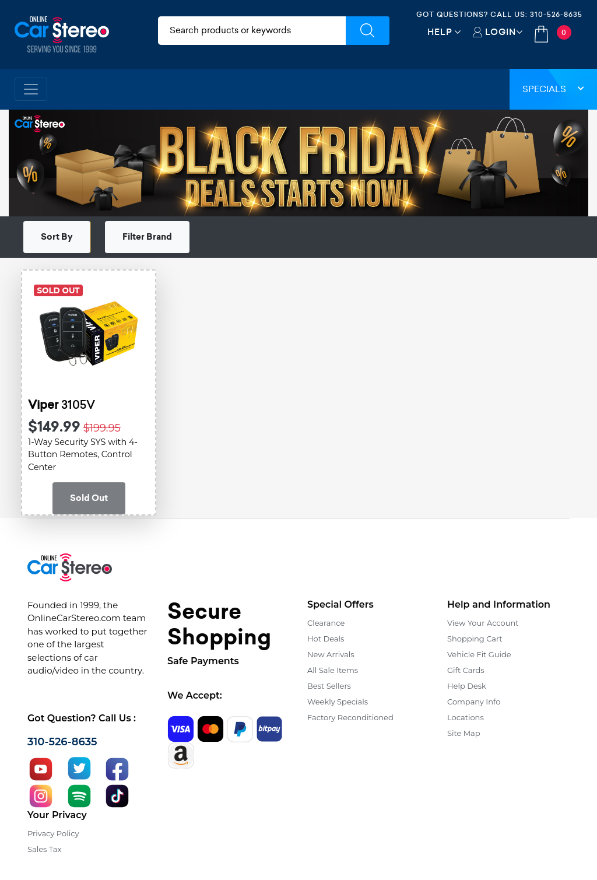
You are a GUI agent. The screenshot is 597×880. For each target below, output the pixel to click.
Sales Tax (44, 849)
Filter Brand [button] (147, 236)
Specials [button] (553, 89)
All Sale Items (332, 670)
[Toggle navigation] (31, 89)
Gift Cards (465, 670)
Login (500, 32)
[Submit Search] (367, 30)
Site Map (463, 733)
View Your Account (483, 622)
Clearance (326, 622)
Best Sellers (329, 685)
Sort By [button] (57, 236)
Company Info (473, 701)
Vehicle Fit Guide (479, 654)
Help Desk (466, 685)
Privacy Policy (53, 833)
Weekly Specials (337, 701)
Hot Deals (325, 638)
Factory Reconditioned (350, 717)
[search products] (252, 30)
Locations (465, 717)
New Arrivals (330, 654)
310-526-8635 (556, 14)
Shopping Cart (475, 638)
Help (439, 32)
